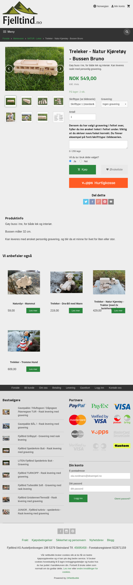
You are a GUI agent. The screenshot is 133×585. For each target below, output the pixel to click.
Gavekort (85, 387)
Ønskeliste (114, 169)
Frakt (25, 540)
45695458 (80, 547)
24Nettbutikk (72, 578)
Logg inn (99, 387)
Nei (86, 161)
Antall (72, 111)
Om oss (43, 387)
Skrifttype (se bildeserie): (82, 99)
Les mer (67, 568)
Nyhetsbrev (97, 540)
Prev (12, 68)
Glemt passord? (122, 498)
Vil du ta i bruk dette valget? (84, 157)
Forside (6, 38)
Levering (70, 387)
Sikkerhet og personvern (71, 540)
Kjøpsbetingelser (42, 540)
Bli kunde (29, 387)
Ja (74, 161)
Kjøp (82, 169)
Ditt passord (75, 483)
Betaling (56, 387)
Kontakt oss (115, 387)
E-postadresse (77, 470)
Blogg (110, 540)
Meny (9, 31)
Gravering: (106, 99)
